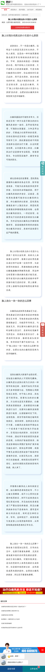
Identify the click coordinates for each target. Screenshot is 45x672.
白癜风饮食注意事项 (7, 615)
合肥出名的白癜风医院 (24, 350)
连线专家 (11, 669)
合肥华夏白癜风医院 (14, 15)
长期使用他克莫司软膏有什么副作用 (11, 627)
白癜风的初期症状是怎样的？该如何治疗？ (13, 606)
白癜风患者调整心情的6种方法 (10, 611)
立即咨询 (35, 668)
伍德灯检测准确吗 (6, 623)
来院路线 (39, 10)
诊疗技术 (30, 10)
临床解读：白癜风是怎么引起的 (10, 619)
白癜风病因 (24, 15)
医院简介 (14, 10)
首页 (5, 10)
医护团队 (22, 10)
